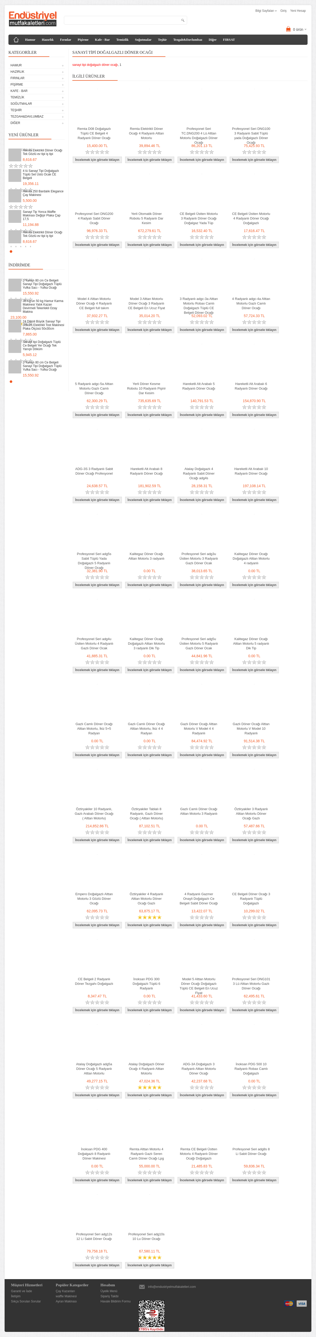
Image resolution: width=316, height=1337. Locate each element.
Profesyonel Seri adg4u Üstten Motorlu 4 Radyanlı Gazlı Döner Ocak (94, 643)
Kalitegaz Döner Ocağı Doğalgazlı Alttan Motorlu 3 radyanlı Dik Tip (146, 643)
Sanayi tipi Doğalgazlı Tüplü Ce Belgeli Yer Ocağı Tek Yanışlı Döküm (42, 345)
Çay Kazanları (65, 1291)
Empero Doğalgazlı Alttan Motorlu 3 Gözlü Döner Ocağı (94, 898)
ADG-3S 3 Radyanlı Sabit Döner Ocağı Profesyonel (94, 471)
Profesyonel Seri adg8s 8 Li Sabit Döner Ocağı (251, 1151)
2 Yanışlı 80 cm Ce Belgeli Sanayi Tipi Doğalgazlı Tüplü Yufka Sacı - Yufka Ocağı (42, 284)
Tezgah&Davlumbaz (187, 39)
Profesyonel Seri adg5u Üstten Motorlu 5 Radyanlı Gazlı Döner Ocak (198, 643)
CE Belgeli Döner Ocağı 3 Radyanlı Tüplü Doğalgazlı (251, 898)
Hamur (30, 39)
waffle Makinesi (66, 1296)
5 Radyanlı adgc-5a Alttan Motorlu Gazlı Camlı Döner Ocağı (94, 388)
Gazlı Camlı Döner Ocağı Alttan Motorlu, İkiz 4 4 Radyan (146, 728)
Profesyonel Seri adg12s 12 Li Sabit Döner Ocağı (94, 1236)
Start (58, 251)
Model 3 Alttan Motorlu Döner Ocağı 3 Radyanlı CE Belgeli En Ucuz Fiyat (146, 303)
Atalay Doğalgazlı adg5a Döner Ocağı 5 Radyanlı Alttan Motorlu (94, 1068)
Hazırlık (47, 39)
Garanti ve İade (21, 1291)
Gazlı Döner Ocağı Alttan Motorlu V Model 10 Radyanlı (251, 728)
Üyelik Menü (108, 1291)
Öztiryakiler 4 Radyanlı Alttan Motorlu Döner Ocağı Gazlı (146, 898)
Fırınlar (65, 39)
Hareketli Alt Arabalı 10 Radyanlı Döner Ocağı (251, 471)
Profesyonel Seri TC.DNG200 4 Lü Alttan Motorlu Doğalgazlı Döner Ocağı (199, 135)
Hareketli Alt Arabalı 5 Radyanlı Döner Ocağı (198, 386)
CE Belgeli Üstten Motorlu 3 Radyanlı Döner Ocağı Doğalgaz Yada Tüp (199, 218)
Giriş (283, 11)
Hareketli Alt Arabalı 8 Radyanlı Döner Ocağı (146, 471)
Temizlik (122, 39)
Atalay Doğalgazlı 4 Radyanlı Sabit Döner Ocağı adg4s (199, 473)
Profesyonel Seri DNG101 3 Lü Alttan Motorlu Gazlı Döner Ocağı (251, 983)
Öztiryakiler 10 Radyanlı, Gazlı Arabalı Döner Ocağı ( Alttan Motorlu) (94, 813)
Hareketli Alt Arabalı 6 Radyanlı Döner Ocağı (251, 386)
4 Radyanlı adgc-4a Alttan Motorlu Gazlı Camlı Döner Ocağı (251, 303)
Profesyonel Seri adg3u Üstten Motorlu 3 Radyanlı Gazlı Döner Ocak (198, 558)
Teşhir (162, 39)
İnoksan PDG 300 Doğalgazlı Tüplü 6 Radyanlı (146, 983)
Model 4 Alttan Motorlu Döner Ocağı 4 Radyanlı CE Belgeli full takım (94, 303)
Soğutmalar (143, 39)
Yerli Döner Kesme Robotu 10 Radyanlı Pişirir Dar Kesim (146, 388)
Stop (62, 251)
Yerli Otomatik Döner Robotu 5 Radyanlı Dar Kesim (146, 218)
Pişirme (83, 39)
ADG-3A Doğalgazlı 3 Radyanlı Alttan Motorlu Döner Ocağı (199, 1068)
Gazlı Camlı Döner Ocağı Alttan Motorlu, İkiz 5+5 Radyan (93, 728)
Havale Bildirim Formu (115, 1301)
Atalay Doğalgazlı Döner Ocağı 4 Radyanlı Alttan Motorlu (146, 1068)
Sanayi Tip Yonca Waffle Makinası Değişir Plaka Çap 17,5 (41, 215)
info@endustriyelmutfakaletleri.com (172, 1287)
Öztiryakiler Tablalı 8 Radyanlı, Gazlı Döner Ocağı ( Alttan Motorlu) (146, 813)
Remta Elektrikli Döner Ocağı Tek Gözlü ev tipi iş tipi (42, 152)
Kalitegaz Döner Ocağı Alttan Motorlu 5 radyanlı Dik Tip (251, 643)
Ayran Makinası (66, 1301)
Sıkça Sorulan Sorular (26, 1301)
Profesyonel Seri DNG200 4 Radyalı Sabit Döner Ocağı (94, 218)
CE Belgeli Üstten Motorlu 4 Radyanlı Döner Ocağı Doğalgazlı (251, 218)
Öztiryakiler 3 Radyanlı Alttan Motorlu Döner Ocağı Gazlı (251, 813)
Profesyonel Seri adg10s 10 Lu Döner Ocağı (146, 1236)
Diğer (213, 39)
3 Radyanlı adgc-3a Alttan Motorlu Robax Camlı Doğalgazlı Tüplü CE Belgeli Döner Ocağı (199, 306)
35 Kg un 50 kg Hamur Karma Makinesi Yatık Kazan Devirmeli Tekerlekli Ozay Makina (43, 306)
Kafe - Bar (102, 39)
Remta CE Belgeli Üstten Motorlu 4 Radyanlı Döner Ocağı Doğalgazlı (199, 1153)
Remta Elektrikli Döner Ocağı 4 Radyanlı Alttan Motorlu (146, 133)
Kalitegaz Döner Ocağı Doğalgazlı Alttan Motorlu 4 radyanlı (251, 558)
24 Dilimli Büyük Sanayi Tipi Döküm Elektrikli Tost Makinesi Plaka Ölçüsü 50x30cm (43, 325)
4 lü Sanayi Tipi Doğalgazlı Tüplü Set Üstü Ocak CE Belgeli (41, 174)
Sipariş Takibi (109, 1296)
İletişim (15, 1296)
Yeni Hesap (298, 11)
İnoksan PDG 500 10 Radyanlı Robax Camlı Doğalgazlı (251, 1068)
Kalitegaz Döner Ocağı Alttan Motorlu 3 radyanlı (146, 556)
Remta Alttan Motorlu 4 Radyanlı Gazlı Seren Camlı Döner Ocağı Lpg (146, 1153)
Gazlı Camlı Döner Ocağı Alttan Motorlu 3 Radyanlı (199, 811)
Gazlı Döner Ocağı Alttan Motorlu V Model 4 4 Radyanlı (198, 728)
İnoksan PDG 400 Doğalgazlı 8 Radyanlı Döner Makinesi (94, 1153)
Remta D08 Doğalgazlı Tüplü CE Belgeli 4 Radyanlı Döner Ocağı (94, 133)
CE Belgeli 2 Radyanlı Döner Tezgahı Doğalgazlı (94, 981)
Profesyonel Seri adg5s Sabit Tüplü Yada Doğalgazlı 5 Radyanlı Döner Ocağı (94, 561)
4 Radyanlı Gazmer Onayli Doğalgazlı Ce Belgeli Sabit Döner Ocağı (199, 898)
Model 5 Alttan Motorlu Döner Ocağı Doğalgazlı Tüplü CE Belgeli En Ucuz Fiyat (199, 986)
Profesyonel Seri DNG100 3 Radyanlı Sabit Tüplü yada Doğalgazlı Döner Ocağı (251, 135)
